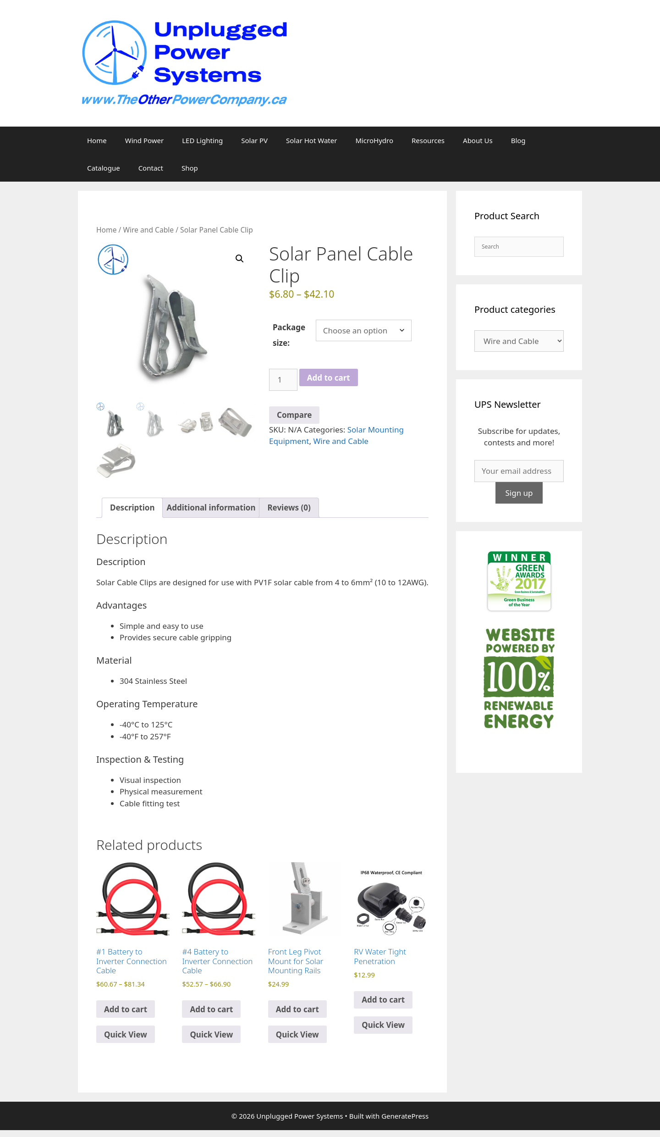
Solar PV (254, 140)
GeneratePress (405, 1115)
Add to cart (328, 377)
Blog (518, 140)
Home (97, 140)
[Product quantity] (283, 380)
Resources (428, 140)
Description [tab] (132, 507)
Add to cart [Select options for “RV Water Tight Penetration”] (383, 999)
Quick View (125, 1034)
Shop (190, 167)
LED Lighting (202, 140)
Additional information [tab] (210, 507)
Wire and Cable (148, 230)
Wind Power (144, 140)
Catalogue (103, 167)
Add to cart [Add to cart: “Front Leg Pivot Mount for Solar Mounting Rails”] (297, 1009)
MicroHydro (374, 140)
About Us (478, 140)
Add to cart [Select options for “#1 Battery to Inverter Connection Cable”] (125, 1009)
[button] (239, 258)
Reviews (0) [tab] (288, 507)
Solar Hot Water (311, 140)
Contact (150, 167)
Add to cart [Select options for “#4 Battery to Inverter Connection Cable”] (211, 1009)
